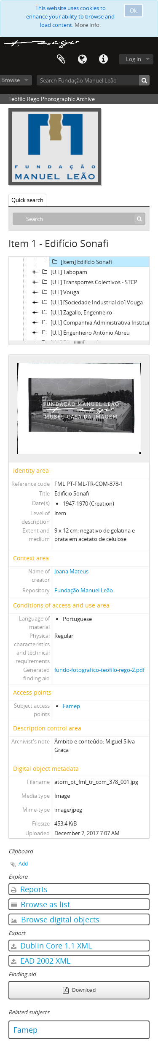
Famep (71, 706)
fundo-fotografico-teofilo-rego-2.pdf (99, 670)
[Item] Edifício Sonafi (81, 262)
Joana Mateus (71, 571)
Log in (133, 59)
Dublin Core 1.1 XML (51, 945)
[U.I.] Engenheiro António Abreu (85, 333)
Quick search (27, 200)
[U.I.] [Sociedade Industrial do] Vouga (91, 302)
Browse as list (40, 904)
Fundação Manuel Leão (83, 590)
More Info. (88, 25)
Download (79, 990)
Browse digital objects (55, 919)
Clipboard (61, 59)
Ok (133, 10)
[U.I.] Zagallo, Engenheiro (76, 312)
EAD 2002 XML (40, 961)
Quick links (103, 59)
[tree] (79, 299)
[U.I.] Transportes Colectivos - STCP (88, 282)
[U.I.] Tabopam (63, 272)
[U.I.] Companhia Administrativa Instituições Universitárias (98, 322)
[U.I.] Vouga (59, 292)
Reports (29, 889)
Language (82, 59)
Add (23, 863)
